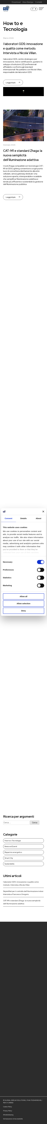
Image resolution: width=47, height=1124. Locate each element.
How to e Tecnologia (13, 840)
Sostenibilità (9, 864)
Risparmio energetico (13, 852)
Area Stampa (27, 2)
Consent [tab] (8, 518)
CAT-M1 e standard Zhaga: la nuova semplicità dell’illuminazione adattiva (22, 155)
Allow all (23, 596)
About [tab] (38, 518)
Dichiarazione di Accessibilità (13, 1119)
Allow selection (23, 603)
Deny (23, 611)
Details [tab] (23, 518)
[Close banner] (43, 511)
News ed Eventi (11, 846)
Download (16, 2)
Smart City (9, 858)
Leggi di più (13, 82)
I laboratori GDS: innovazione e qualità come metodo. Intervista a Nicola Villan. (23, 48)
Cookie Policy (7, 1107)
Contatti (38, 2)
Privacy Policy (7, 1111)
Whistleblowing (8, 1115)
